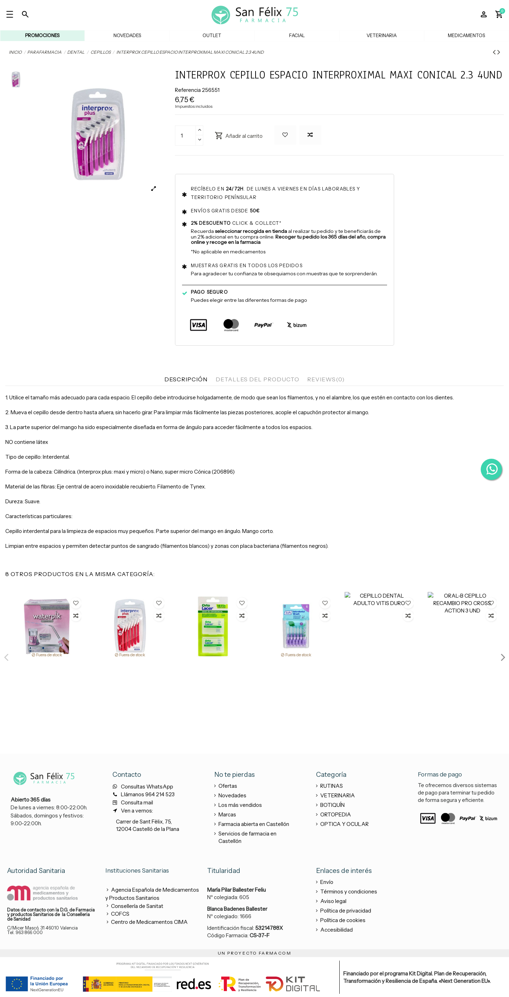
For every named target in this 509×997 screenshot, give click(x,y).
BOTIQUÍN (332, 805)
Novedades (232, 795)
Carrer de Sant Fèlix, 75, (144, 821)
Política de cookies (342, 920)
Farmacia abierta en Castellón (253, 824)
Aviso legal (333, 901)
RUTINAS (331, 785)
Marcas (227, 814)
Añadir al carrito (239, 135)
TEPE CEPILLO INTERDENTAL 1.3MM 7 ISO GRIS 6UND (46, 677)
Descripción (185, 379)
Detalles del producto (257, 379)
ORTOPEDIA (335, 814)
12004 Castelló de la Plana (147, 829)
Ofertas (227, 785)
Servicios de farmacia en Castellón (247, 837)
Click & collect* (236, 223)
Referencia (188, 90)
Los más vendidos (240, 805)
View (47, 705)
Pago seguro (209, 292)
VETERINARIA (337, 795)
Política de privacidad (345, 910)
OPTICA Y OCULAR (344, 824)
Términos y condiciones (348, 891)
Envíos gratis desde (225, 210)
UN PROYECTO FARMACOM (254, 953)
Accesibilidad (336, 929)
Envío (326, 882)
